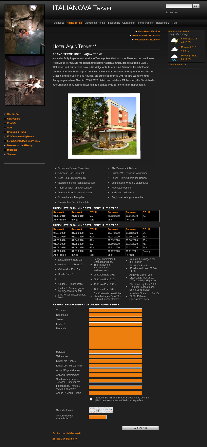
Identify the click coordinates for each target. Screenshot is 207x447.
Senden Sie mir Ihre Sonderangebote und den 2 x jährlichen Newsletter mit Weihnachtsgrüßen (122, 399)
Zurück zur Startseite (65, 438)
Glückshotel (128, 22)
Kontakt (11, 123)
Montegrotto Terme (95, 22)
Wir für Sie (13, 114)
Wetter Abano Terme (178, 31)
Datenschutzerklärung (20, 145)
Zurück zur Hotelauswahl (67, 433)
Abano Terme (74, 22)
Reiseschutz (162, 22)
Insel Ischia (114, 22)
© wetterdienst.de (177, 64)
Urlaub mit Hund (16, 132)
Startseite (59, 22)
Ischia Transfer (146, 22)
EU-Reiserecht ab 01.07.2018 (23, 141)
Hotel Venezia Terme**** (146, 35)
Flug (174, 22)
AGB (10, 127)
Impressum (13, 118)
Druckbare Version (149, 31)
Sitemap (12, 154)
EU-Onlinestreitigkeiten (20, 136)
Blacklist (12, 149)
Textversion (172, 12)
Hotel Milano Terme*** (147, 39)
